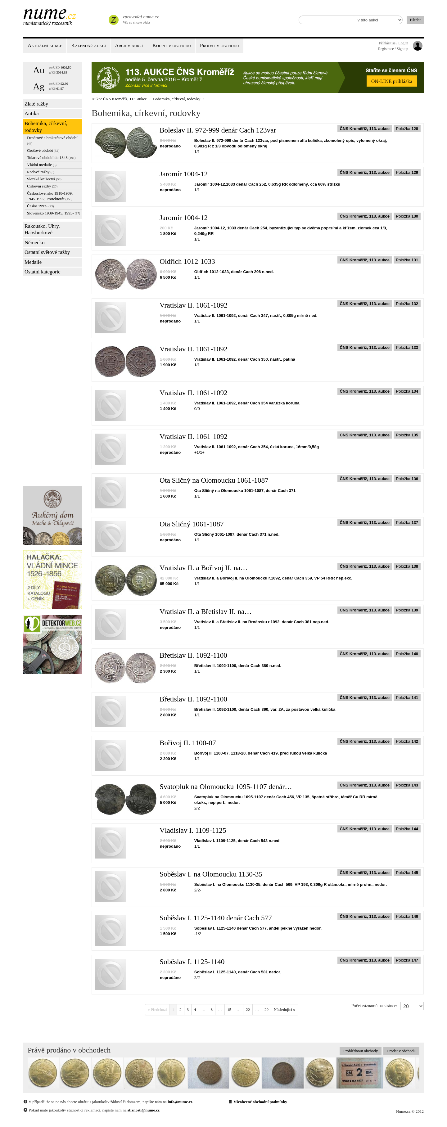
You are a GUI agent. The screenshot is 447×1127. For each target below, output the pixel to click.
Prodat (219, 45)
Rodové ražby (40, 171)
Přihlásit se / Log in (393, 43)
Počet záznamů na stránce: (374, 1005)
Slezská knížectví (44, 179)
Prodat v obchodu (401, 1050)
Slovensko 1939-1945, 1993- (53, 213)
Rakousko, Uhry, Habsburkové (42, 229)
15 (229, 1009)
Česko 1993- (40, 206)
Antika (32, 113)
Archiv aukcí (129, 45)
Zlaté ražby (36, 104)
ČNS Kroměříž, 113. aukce (125, 99)
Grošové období (43, 150)
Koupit (171, 45)
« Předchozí (157, 1009)
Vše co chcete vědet (140, 18)
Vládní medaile (41, 164)
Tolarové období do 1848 (51, 157)
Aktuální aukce (45, 45)
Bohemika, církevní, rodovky (46, 126)
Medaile (33, 262)
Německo (35, 243)
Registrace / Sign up (393, 49)
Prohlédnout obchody (360, 1050)
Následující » (284, 1009)
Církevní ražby (42, 186)
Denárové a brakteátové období (52, 140)
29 (266, 1009)
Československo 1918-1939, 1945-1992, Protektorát (50, 196)
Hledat (415, 19)
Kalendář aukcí (88, 45)
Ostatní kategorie (43, 272)
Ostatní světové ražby (47, 252)
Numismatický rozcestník (47, 23)
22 (248, 1009)
